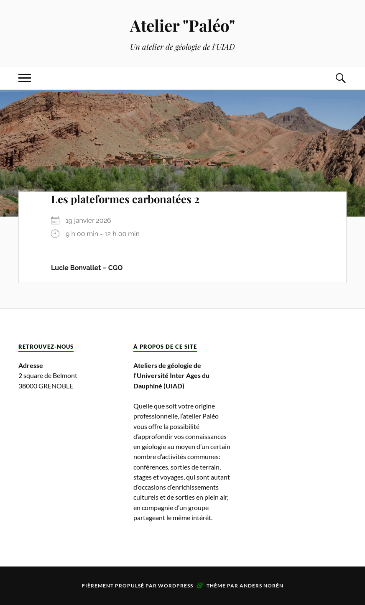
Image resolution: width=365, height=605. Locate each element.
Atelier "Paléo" (182, 25)
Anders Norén (261, 585)
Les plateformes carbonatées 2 (125, 198)
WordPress (175, 585)
